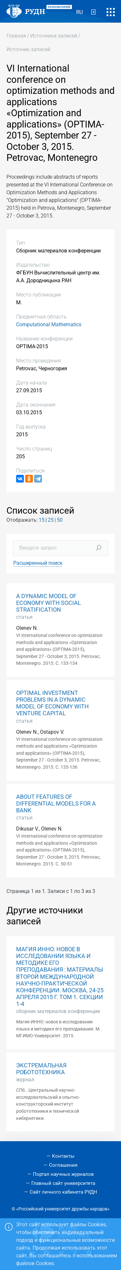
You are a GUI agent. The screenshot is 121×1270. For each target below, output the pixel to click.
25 (51, 520)
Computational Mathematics (48, 324)
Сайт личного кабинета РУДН (63, 1192)
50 (60, 520)
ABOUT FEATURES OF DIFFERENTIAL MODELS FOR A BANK (56, 804)
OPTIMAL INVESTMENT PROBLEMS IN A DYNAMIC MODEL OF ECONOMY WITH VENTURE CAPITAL (52, 703)
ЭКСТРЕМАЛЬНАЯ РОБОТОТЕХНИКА (41, 1068)
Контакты (63, 1156)
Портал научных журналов (63, 1174)
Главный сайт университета (63, 1183)
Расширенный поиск (38, 563)
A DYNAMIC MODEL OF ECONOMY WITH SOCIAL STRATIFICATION (48, 603)
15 (42, 520)
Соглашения (63, 1165)
